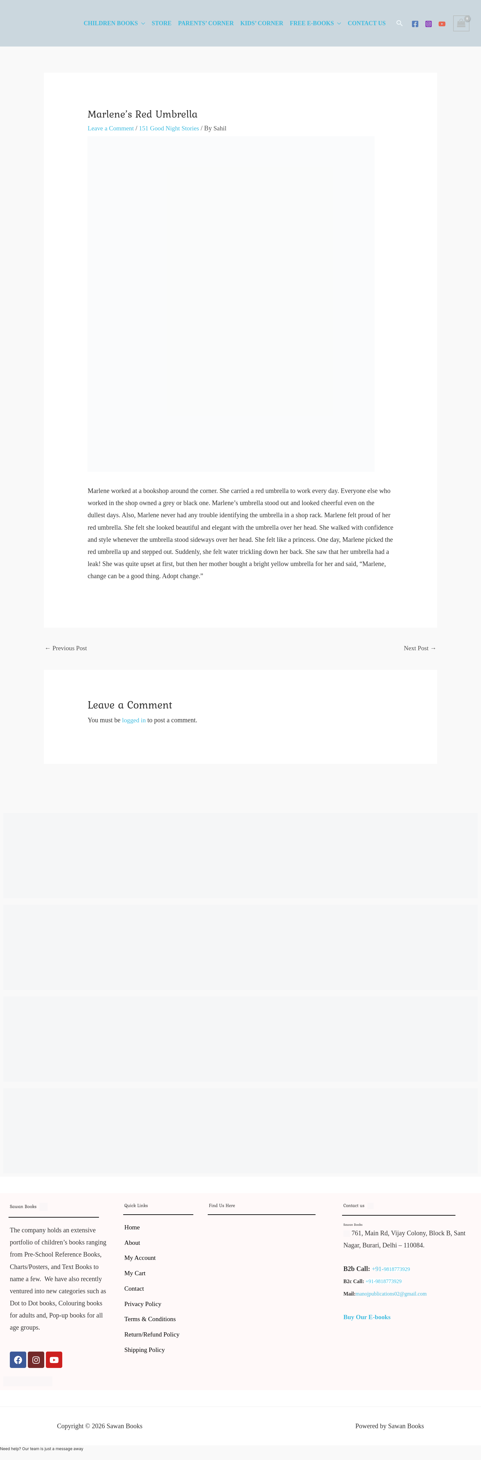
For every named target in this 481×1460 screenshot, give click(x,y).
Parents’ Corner (206, 23)
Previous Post (66, 648)
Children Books (111, 23)
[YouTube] (442, 23)
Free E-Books (312, 23)
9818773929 (397, 1270)
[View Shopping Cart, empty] (461, 23)
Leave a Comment (111, 128)
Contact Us (367, 23)
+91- (378, 1269)
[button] (399, 23)
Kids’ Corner (261, 23)
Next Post (419, 648)
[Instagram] (428, 23)
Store (162, 23)
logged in (134, 720)
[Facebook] (415, 23)
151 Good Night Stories (172, 128)
